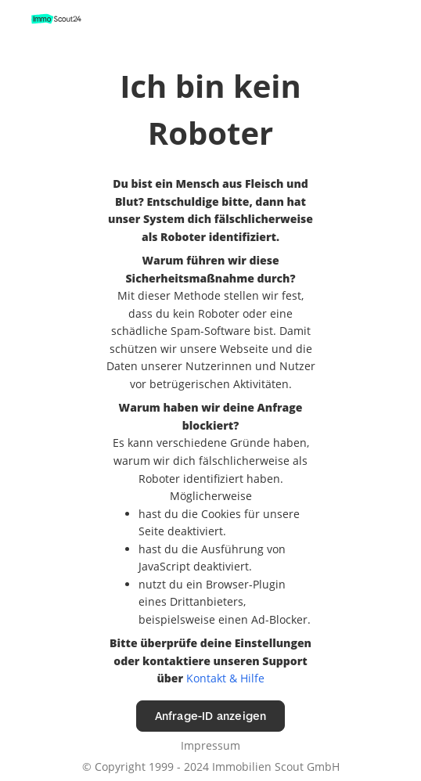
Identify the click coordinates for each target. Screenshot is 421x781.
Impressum (210, 745)
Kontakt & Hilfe (225, 678)
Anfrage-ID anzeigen (211, 715)
